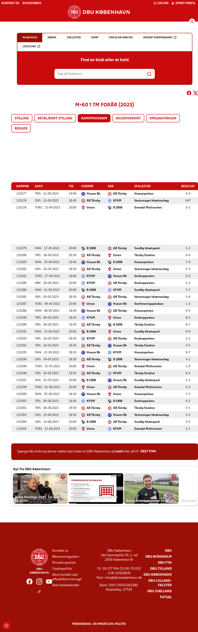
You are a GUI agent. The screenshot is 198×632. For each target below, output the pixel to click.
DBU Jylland (161, 568)
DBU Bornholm (158, 556)
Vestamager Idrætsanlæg (151, 200)
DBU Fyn (165, 562)
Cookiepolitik (62, 568)
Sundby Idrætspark (147, 248)
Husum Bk (93, 193)
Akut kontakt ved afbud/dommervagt (67, 577)
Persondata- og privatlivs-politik (99, 624)
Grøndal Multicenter (148, 207)
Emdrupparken (144, 276)
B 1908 (117, 207)
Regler (21, 128)
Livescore (31, 46)
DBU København (158, 574)
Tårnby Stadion (144, 255)
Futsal (166, 597)
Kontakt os (10, 3)
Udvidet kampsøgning (159, 37)
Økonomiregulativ (65, 556)
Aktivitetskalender (65, 585)
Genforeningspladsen (148, 303)
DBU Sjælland (159, 591)
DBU (168, 550)
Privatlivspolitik (64, 562)
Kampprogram (94, 118)
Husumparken (143, 193)
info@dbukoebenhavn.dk (123, 577)
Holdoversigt (128, 118)
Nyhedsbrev (31, 3)
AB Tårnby (120, 193)
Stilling (22, 118)
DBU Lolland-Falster (160, 583)
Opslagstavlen (163, 118)
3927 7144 (148, 451)
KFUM (117, 200)
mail (119, 451)
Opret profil (183, 3)
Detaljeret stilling (55, 118)
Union (91, 207)
